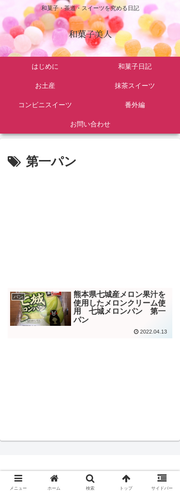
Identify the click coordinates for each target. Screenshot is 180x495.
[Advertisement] (90, 226)
